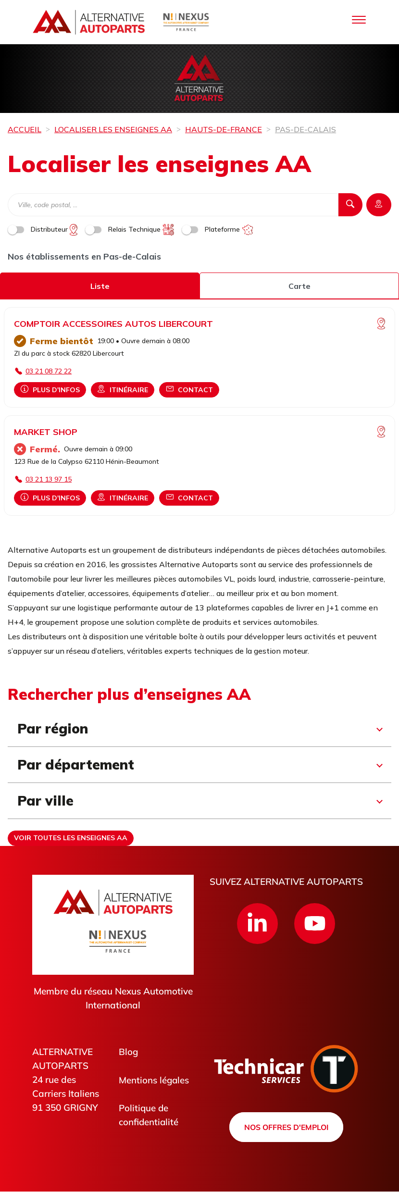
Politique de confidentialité (149, 1115)
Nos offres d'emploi (286, 1127)
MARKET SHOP (45, 431)
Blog (128, 1051)
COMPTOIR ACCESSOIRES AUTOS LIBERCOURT (113, 323)
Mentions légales (154, 1080)
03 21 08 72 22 (48, 371)
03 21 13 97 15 (48, 479)
